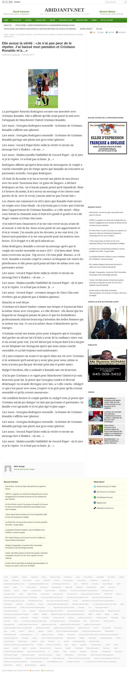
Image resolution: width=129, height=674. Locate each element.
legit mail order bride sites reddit (64, 607)
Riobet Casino (22, 641)
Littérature (81, 607)
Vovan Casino (82, 655)
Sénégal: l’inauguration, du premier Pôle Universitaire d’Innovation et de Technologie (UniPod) (107, 273)
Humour (75, 600)
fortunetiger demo (9, 594)
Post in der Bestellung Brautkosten (67, 631)
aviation (121, 577)
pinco (5, 631)
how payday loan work (35, 600)
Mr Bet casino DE (58, 617)
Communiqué (81, 580)
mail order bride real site (96, 611)
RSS (94, 32)
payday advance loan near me (28, 624)
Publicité (60, 634)
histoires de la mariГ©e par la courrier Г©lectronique (20, 597)
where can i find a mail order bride (79, 658)
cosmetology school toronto (61, 584)
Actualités (16, 20)
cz (22, 587)
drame (102, 587)
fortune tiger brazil (107, 590)
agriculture (40, 20)
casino (37, 580)
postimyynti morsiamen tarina (91, 631)
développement (56, 587)
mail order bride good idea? (76, 611)
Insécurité (19, 604)
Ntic (85, 621)
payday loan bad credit (49, 624)
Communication (68, 580)
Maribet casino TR (114, 611)
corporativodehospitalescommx (38, 584)
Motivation (46, 617)
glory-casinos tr (58, 594)
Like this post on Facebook (106, 492)
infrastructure (8, 604)
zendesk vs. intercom (73, 661)
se (59, 641)
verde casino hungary (11, 655)
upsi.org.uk (118, 651)
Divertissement (91, 587)
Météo (90, 614)
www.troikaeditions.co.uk (55, 661)
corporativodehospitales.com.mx (14, 584)
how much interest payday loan (102, 597)
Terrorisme (106, 648)
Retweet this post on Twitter (106, 486)
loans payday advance (11, 611)
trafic (64, 651)
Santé (42, 641)
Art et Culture (107, 20)
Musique (71, 617)
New (123, 617)
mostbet (115, 614)
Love (23, 611)
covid (75, 584)
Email (102, 32)
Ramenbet (25, 638)
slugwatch (83, 644)
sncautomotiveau (96, 644)
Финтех (18, 665)
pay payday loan (9, 624)
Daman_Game (31, 587)
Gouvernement (72, 594)
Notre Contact (86, 29)
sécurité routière (94, 641)
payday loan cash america (92, 624)
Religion (82, 638)
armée (94, 20)
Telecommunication (93, 648)
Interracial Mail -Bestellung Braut (57, 604)
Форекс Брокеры (30, 665)
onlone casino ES (109, 621)
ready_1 (35, 638)
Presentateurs (109, 631)
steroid (24, 648)
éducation (7, 590)
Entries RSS (35, 670)
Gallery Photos (32, 594)
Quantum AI (71, 634)
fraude (21, 594)
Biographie (15, 580)
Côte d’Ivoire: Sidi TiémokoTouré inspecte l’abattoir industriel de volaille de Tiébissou (40, 29)
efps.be (16, 590)
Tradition (56, 651)
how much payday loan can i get (14, 600)
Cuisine (6, 587)
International (31, 604)
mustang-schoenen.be (85, 617)
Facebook (122, 32)
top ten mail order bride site (36, 651)
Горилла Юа (8, 665)
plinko (13, 631)
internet (40, 604)
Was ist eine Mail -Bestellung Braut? (101, 655)
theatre (116, 648)
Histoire (118, 594)
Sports (12, 34)
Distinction (79, 587)
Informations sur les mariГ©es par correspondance (98, 600)
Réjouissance (71, 638)
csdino (119, 584)
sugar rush (58, 648)
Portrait (50, 631)
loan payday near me (102, 607)
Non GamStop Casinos (57, 621)
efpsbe (25, 590)
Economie (112, 587)
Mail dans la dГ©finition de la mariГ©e (51, 611)
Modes (98, 614)
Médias (44, 614)
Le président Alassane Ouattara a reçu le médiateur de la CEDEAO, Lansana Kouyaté (107, 258)
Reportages (92, 638)
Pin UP (96, 628)
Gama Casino (45, 594)
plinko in (21, 631)
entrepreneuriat (36, 590)
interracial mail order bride (80, 604)
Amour (52, 20)
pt (37, 634)
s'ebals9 (33, 641)
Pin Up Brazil (106, 628)
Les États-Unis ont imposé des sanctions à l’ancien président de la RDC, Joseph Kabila (107, 250)
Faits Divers (63, 590)
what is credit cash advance (13, 658)
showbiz (40, 644)
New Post (7, 621)
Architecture (82, 20)
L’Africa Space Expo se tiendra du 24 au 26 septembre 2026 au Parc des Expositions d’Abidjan (107, 242)
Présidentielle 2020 (10, 634)
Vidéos (58, 655)
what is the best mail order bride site (37, 658)
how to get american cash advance (58, 600)
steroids (33, 648)
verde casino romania (45, 655)
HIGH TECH (108, 594)
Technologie (78, 648)
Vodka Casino (69, 655)
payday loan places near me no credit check (18, 628)
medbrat (35, 614)
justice (122, 604)
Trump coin (94, 651)
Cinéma (56, 580)
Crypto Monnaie (107, 584)
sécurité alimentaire (79, 641)
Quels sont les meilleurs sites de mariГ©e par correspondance (99, 634)
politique (41, 631)
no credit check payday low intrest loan (34, 621)
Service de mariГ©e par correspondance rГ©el (18, 644)
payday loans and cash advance (64, 628)
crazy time (95, 584)
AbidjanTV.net (64, 10)
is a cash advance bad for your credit (104, 604)
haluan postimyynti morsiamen (90, 594)
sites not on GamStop (54, 644)
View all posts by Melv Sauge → (25, 469)
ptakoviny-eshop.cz (48, 634)
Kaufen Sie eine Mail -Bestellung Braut (32, 607)
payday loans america (43, 628)
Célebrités (47, 580)
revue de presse (9, 641)
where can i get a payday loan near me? (107, 658)
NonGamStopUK (74, 621)
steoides (15, 648)
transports (83, 651)
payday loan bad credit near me (70, 624)
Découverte (44, 587)
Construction (106, 580)
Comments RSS (48, 670)
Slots (66, 644)
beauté (6, 580)
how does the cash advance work (77, 597)
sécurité (66, 641)
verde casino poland (28, 655)
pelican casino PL (84, 628)
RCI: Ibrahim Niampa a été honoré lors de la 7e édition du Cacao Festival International (105, 266)
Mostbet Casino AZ (10, 617)
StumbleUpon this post (105, 497)
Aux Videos (111, 577)
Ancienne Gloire (65, 20)
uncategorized (106, 651)
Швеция (42, 665)
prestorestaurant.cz (26, 634)
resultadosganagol (106, 638)
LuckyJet (32, 611)
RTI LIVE (99, 29)
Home (6, 20)
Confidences (94, 580)
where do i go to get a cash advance (15, 661)
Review (118, 638)
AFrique (28, 20)
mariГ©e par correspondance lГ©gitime (16, 614)
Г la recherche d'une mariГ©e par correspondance (100, 661)
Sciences (51, 641)
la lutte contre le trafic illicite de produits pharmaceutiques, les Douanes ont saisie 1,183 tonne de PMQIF (108, 293)
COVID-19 (84, 584)
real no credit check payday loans (52, 638)
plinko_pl (31, 631)
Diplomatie (68, 587)
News (16, 621)
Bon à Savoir (27, 580)
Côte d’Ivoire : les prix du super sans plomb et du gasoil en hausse (106, 214)
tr (49, 651)
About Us (7, 25)
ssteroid (6, 648)
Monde (107, 614)
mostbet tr (35, 617)
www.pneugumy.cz (37, 661)
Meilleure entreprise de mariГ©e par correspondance (67, 614)
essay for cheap (50, 590)
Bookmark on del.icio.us (105, 508)
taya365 (68, 648)
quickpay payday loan (11, 638)
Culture (15, 587)
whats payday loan (58, 658)
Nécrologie (114, 617)
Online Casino (94, 621)
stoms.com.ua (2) (45, 648)
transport (73, 651)
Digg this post (101, 503)
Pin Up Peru (118, 628)
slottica (74, 644)
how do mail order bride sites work (52, 597)
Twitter (111, 32)
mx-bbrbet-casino (101, 617)
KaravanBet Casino (10, 607)
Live (90, 607)
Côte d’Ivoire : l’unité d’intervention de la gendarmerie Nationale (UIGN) (45, 25)
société (108, 644)
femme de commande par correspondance (84, 590)
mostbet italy (24, 617)
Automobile (100, 577)
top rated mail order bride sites (13, 651)
